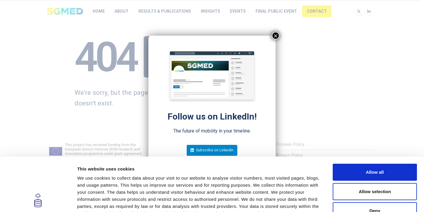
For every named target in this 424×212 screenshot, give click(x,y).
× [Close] (276, 35)
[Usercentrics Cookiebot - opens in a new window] (38, 200)
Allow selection (375, 141)
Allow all (375, 122)
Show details (309, 200)
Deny (375, 160)
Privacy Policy (172, 177)
